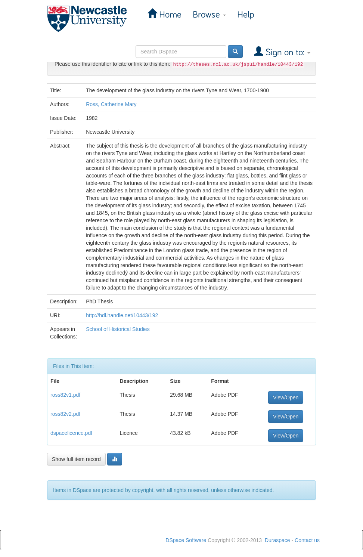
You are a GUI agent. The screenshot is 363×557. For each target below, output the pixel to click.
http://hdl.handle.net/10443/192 (122, 315)
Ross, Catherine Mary (111, 104)
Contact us (307, 540)
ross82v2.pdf (65, 414)
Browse (209, 14)
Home (169, 14)
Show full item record (76, 459)
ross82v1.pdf (65, 395)
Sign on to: (286, 52)
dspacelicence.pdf (71, 433)
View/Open (285, 397)
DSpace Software (185, 540)
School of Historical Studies (117, 329)
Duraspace (277, 540)
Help (245, 14)
